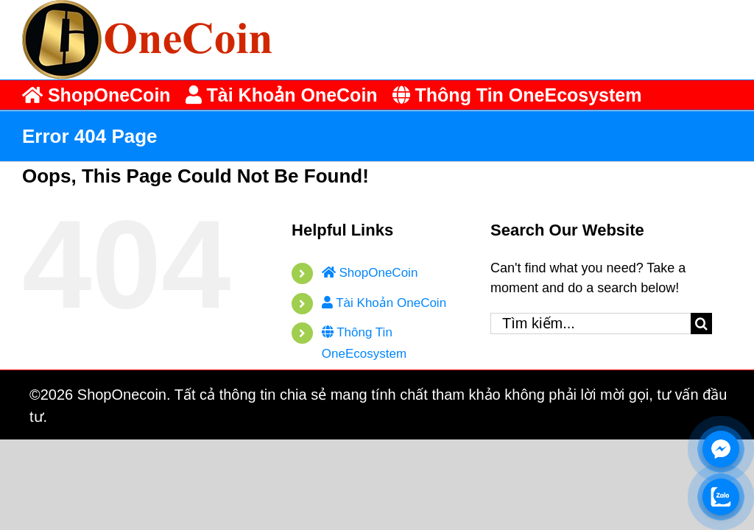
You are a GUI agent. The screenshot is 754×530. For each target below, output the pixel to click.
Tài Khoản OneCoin (384, 303)
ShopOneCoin (370, 273)
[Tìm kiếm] (701, 323)
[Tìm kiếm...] (590, 323)
